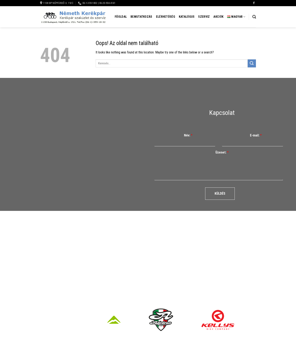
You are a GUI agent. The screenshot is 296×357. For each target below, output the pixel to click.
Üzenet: (222, 152)
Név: (188, 135)
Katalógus (187, 16)
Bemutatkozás (141, 16)
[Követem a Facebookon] (254, 3)
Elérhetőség (165, 16)
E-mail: (256, 135)
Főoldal (121, 16)
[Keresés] (254, 17)
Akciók (218, 16)
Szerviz (204, 16)
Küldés (220, 193)
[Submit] (252, 63)
